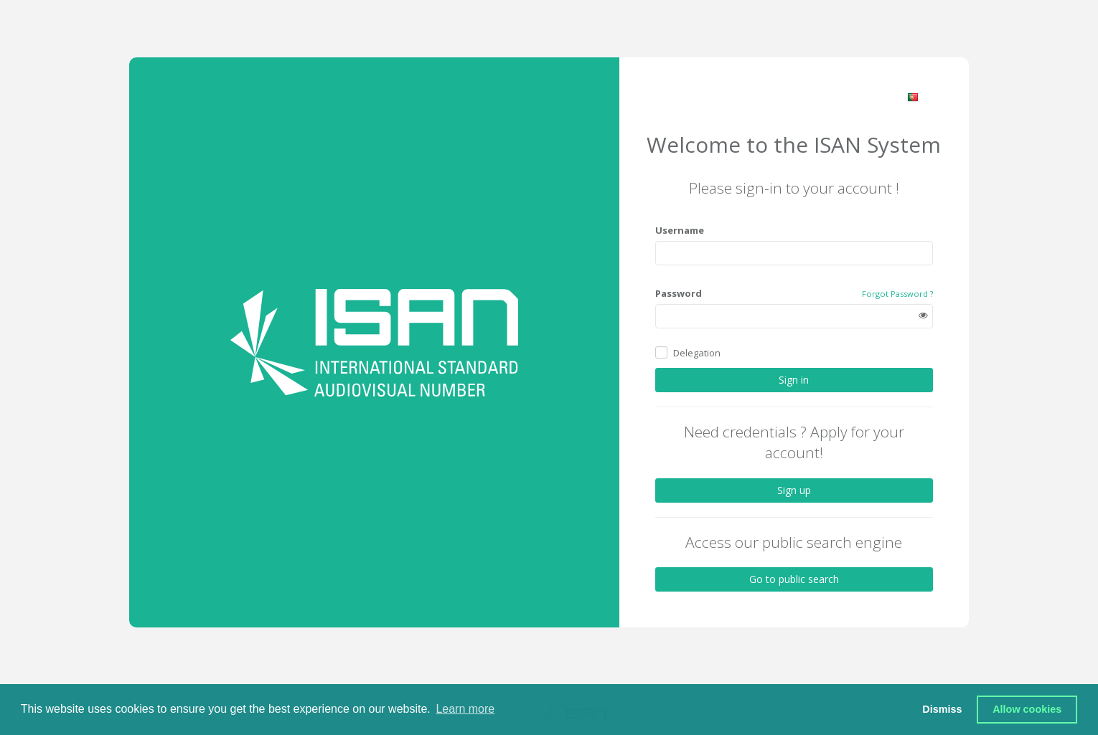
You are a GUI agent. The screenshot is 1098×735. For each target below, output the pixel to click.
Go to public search (794, 579)
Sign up (794, 490)
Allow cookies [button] (1027, 709)
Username (679, 230)
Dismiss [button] (942, 709)
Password (678, 293)
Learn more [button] (465, 709)
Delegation (697, 352)
